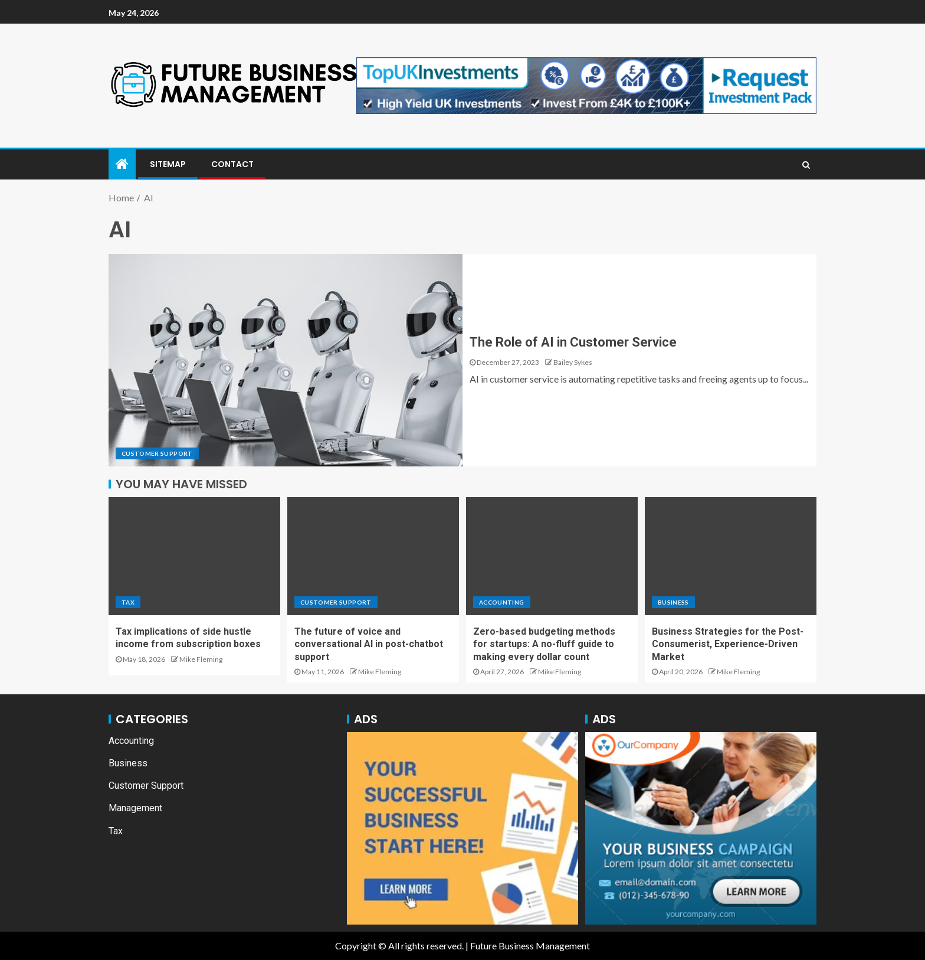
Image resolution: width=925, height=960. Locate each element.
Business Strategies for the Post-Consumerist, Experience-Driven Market (727, 644)
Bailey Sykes (572, 362)
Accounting (501, 602)
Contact (232, 164)
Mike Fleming (200, 659)
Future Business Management (530, 945)
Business (673, 602)
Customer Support (157, 453)
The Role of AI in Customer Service (573, 342)
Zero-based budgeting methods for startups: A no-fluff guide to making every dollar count (544, 644)
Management (135, 808)
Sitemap (168, 164)
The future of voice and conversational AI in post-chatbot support (368, 644)
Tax (128, 602)
